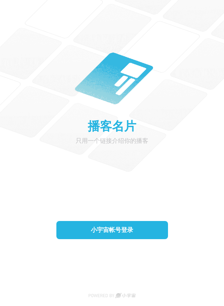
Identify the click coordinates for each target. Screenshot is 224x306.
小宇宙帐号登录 (112, 230)
